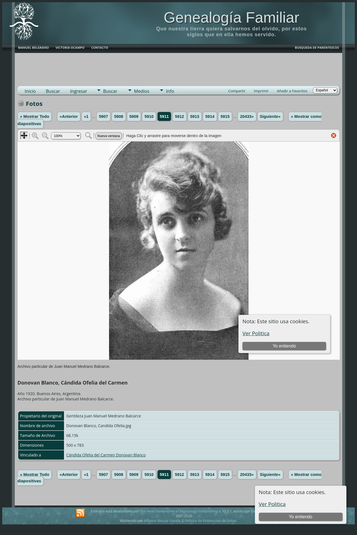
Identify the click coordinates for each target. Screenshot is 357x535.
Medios (141, 91)
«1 (86, 116)
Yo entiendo (300, 516)
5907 (103, 116)
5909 (134, 116)
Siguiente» (270, 116)
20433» (247, 116)
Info (170, 91)
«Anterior (69, 116)
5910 (149, 116)
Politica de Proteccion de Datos (210, 520)
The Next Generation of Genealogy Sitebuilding (179, 511)
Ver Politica (272, 503)
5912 (179, 116)
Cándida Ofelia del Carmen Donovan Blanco (106, 455)
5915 (225, 116)
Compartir (236, 90)
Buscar (53, 91)
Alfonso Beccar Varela (162, 520)
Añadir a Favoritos (292, 90)
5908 (118, 116)
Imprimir (261, 90)
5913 (194, 116)
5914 (209, 116)
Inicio (30, 91)
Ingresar (78, 91)
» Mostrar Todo (34, 116)
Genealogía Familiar (231, 17)
